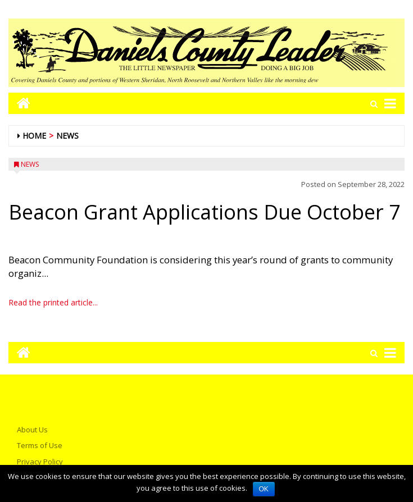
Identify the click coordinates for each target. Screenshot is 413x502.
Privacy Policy (40, 462)
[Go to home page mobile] (19, 103)
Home (34, 135)
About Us (32, 430)
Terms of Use (39, 445)
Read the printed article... (53, 302)
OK (264, 489)
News (67, 135)
